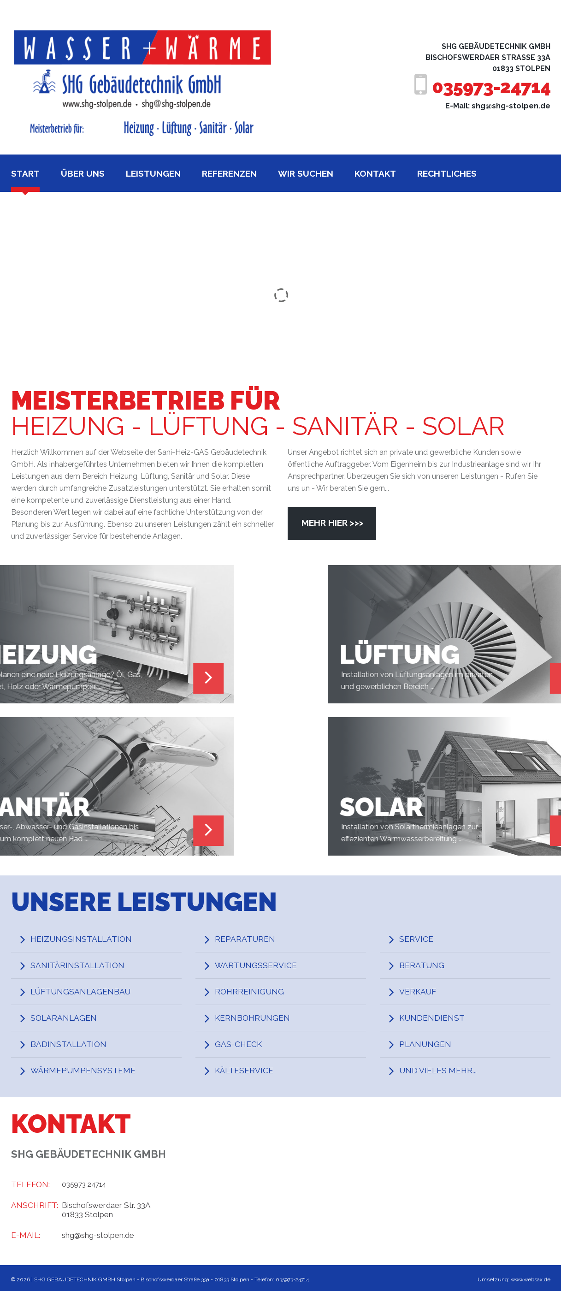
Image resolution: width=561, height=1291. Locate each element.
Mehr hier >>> (332, 523)
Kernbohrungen (257, 1018)
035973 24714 (86, 1184)
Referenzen (229, 173)
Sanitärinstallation (82, 965)
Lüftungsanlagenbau (87, 992)
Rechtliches (447, 173)
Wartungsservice (260, 965)
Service (419, 939)
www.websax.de (529, 1279)
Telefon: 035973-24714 (281, 1279)
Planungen (429, 1044)
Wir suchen (305, 173)
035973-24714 (484, 86)
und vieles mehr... (442, 1070)
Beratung (425, 965)
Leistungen (153, 173)
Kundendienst (436, 1018)
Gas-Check (242, 1044)
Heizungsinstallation (86, 939)
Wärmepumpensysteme (89, 1070)
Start (25, 173)
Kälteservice (248, 1070)
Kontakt (375, 173)
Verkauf (421, 992)
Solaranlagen (67, 1018)
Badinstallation (73, 1044)
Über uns (83, 173)
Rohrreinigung (253, 992)
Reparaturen (249, 939)
